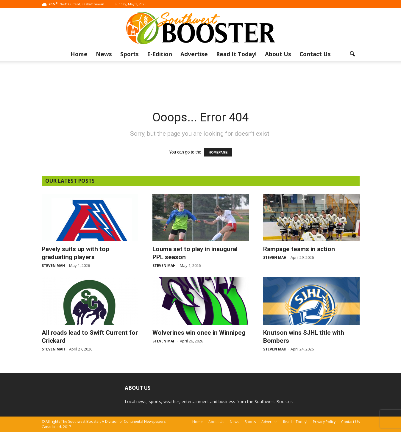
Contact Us (315, 54)
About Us (278, 54)
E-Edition (159, 54)
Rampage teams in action (299, 249)
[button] (352, 54)
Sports (129, 54)
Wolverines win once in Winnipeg (198, 332)
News (104, 54)
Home (79, 54)
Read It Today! (236, 54)
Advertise (194, 54)
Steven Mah (53, 265)
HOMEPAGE (218, 152)
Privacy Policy (324, 421)
